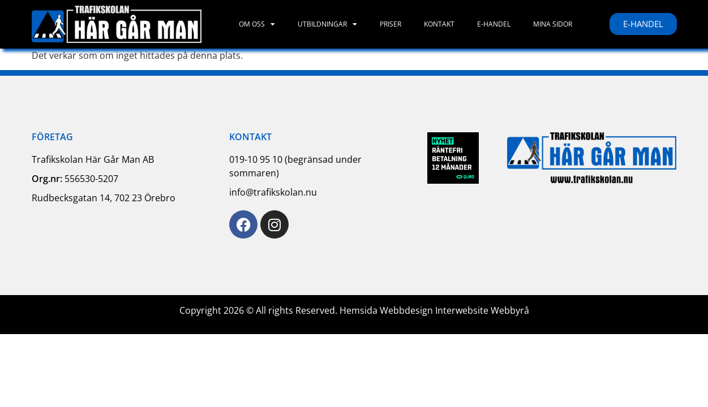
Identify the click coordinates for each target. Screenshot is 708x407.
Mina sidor (552, 24)
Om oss (257, 24)
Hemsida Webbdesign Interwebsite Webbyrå (434, 310)
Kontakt (439, 24)
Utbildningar (327, 24)
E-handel (493, 24)
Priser (390, 24)
